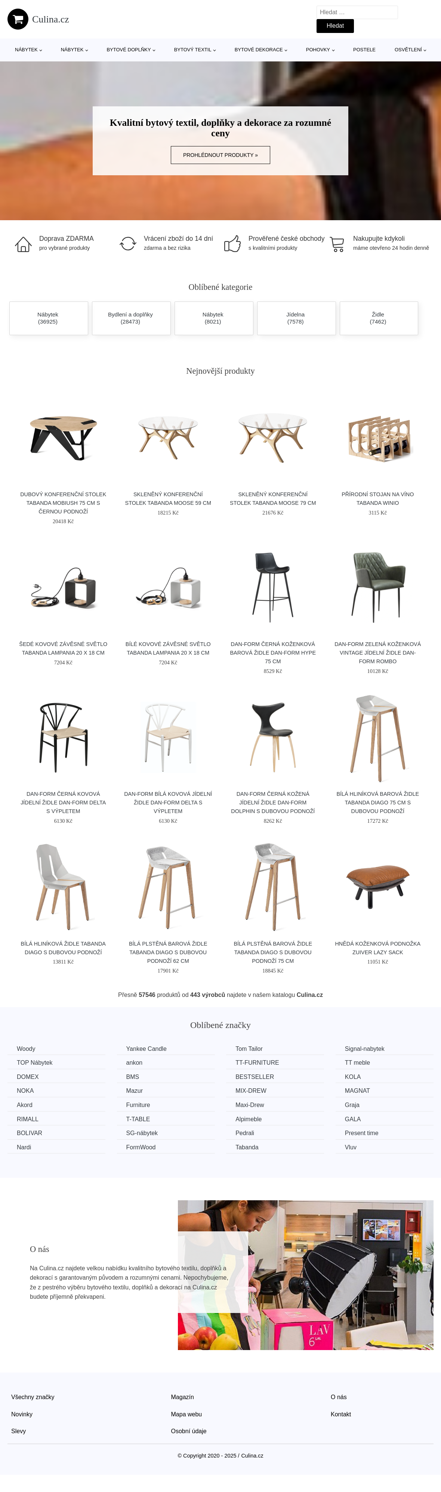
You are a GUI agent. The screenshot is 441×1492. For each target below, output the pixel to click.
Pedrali (244, 1133)
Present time (362, 1133)
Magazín (182, 1397)
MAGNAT (357, 1091)
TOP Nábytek (34, 1062)
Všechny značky (33, 1397)
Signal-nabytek (365, 1049)
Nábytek (26, 49)
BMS (132, 1077)
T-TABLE (138, 1119)
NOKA (25, 1091)
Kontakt (341, 1414)
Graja (352, 1105)
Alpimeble (248, 1119)
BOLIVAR (29, 1133)
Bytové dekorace (259, 49)
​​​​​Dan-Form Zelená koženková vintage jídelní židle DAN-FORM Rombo (377, 652)
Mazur (134, 1091)
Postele (364, 49)
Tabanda (246, 1147)
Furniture (138, 1105)
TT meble (357, 1062)
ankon (134, 1062)
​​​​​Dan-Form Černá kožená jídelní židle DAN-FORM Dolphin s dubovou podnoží (273, 802)
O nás (339, 1397)
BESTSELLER (254, 1077)
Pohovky (318, 49)
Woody (26, 1049)
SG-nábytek (142, 1133)
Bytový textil (193, 49)
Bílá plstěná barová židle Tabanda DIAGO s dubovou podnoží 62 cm (168, 952)
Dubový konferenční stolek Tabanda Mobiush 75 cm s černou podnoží (63, 503)
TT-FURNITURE (257, 1062)
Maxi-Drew (249, 1105)
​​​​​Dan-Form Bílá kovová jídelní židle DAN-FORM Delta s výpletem (168, 802)
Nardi (24, 1147)
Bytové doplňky (129, 49)
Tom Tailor (249, 1049)
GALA (353, 1119)
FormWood (141, 1147)
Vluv (351, 1147)
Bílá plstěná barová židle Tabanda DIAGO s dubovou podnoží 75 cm (273, 952)
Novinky (22, 1414)
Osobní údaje (189, 1431)
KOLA (353, 1077)
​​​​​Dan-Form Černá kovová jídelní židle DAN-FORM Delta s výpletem (63, 802)
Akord (25, 1105)
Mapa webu (186, 1414)
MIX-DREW (250, 1091)
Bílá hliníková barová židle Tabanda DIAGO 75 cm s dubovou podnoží (377, 802)
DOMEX (28, 1077)
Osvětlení (408, 49)
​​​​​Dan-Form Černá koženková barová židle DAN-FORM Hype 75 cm (273, 652)
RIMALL (27, 1119)
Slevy (18, 1431)
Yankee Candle (146, 1049)
